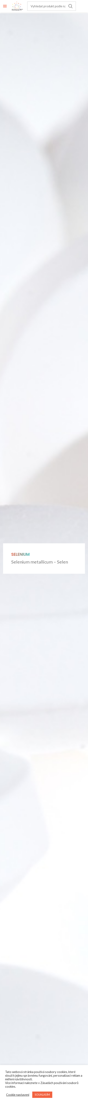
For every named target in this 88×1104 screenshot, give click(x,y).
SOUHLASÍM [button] (42, 1094)
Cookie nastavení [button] (17, 1094)
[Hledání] (51, 6)
